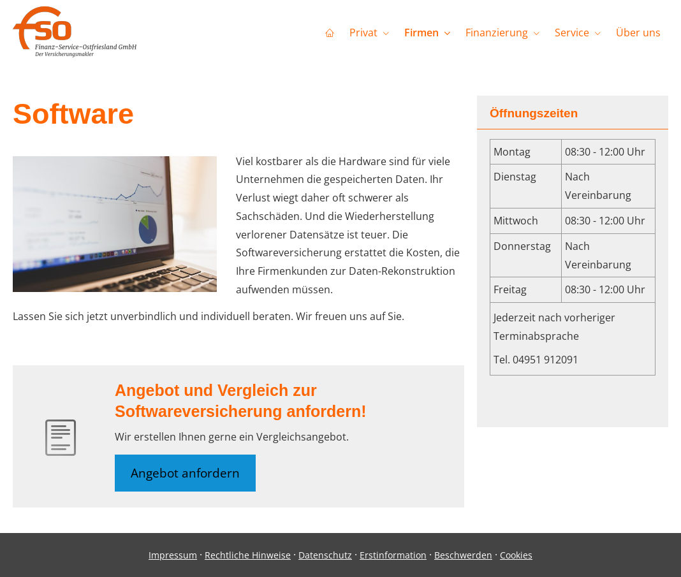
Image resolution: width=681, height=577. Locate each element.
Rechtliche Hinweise (248, 555)
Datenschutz (325, 555)
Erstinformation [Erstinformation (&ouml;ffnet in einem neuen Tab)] (393, 555)
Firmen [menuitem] (421, 33)
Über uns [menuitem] (638, 33)
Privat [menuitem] (363, 33)
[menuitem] (330, 32)
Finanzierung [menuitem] (496, 33)
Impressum (173, 555)
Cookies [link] (516, 555)
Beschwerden (463, 555)
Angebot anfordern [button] (185, 473)
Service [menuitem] (572, 33)
